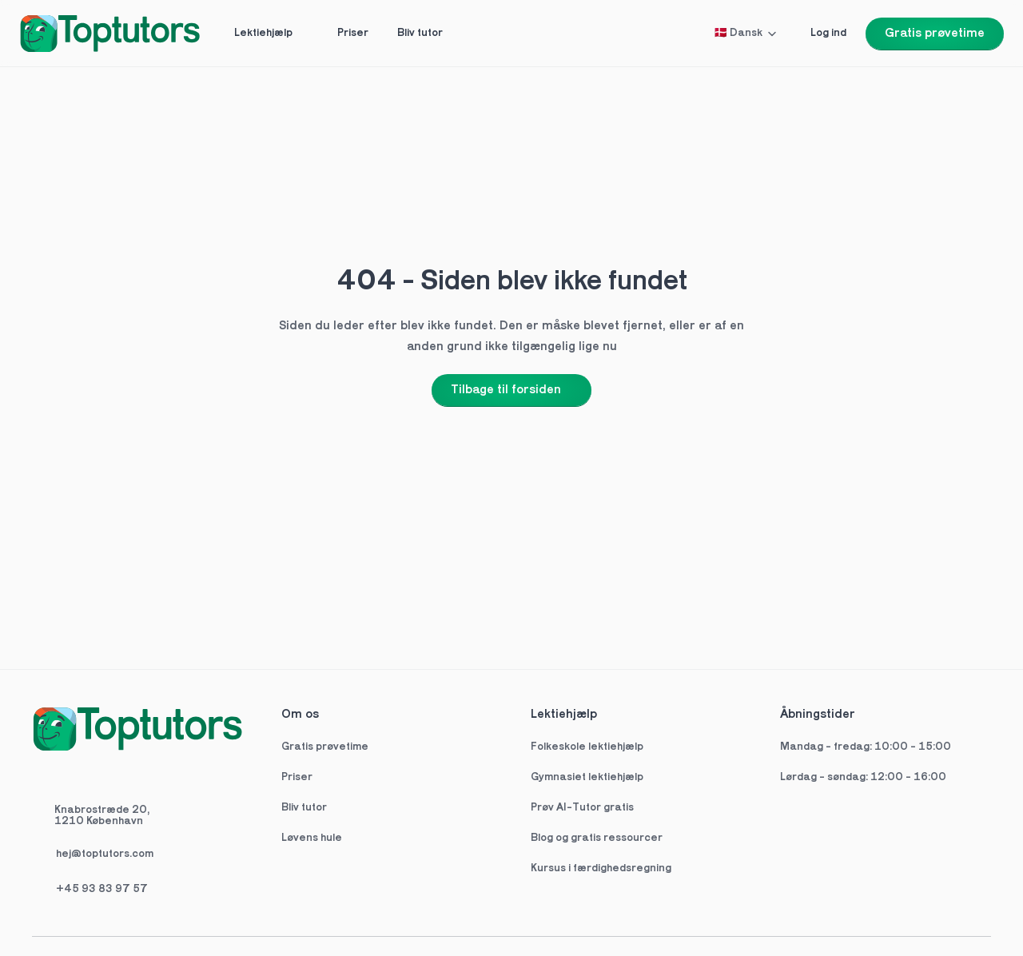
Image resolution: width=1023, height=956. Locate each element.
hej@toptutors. (94, 854)
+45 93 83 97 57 (102, 889)
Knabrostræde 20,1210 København (101, 815)
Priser (296, 777)
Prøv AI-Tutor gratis (582, 808)
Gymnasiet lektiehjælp (588, 777)
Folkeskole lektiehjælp (588, 747)
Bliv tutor (304, 808)
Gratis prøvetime (324, 747)
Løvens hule (311, 838)
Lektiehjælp (564, 714)
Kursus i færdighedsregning (601, 868)
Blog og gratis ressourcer (597, 838)
